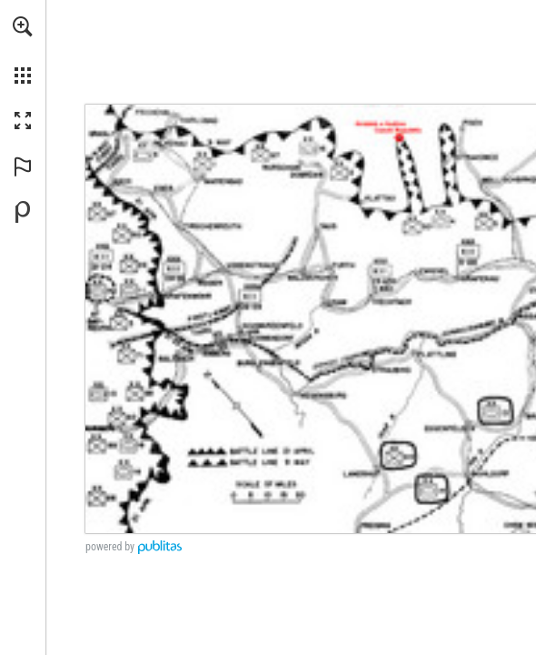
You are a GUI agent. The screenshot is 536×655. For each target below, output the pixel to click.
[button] (22, 26)
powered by (109, 546)
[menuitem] (22, 50)
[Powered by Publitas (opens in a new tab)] (22, 212)
